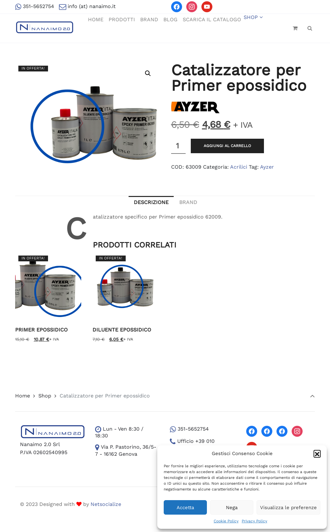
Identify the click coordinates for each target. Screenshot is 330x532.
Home (22, 396)
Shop (44, 396)
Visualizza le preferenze (288, 507)
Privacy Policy (254, 521)
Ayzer (267, 167)
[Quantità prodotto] (178, 146)
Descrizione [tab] (151, 202)
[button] (317, 453)
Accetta (185, 507)
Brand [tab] (188, 202)
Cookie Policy (226, 521)
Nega (232, 507)
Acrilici (238, 167)
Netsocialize (106, 504)
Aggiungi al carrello (227, 146)
